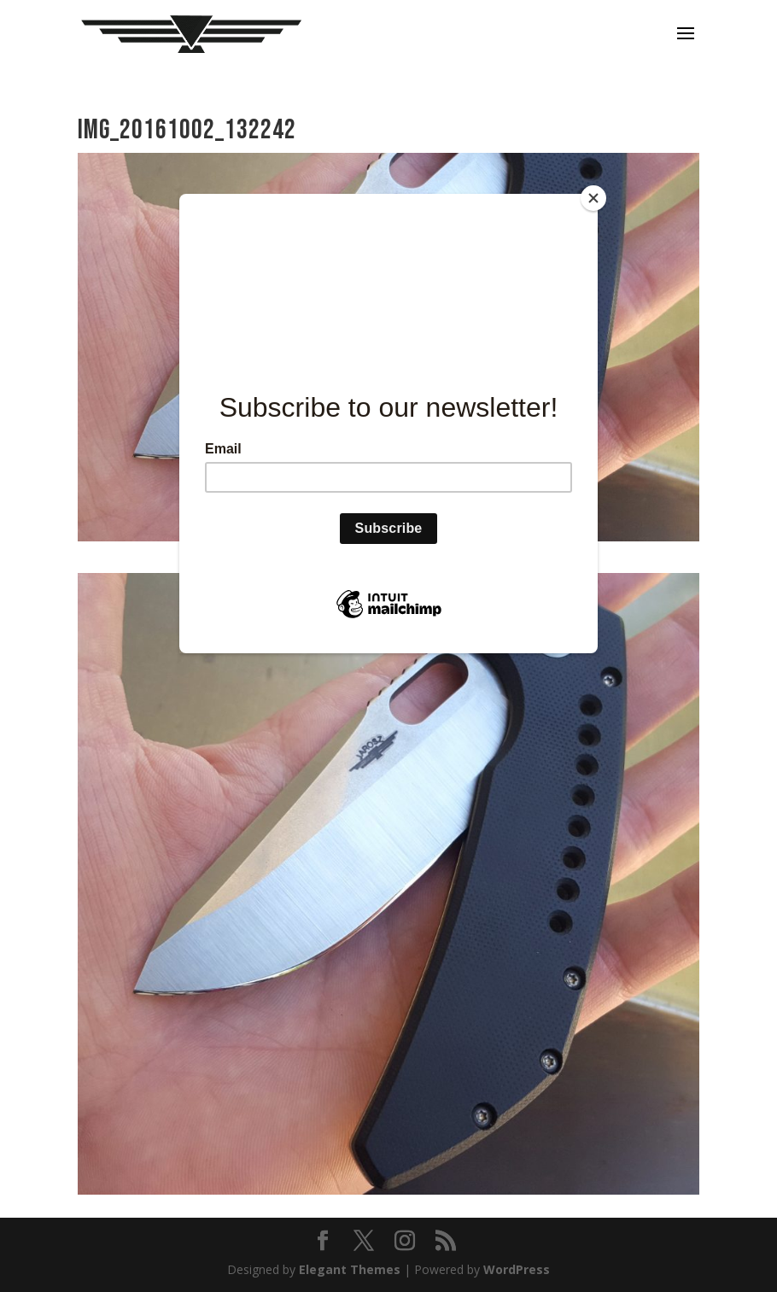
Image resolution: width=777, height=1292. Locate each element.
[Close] (593, 198)
